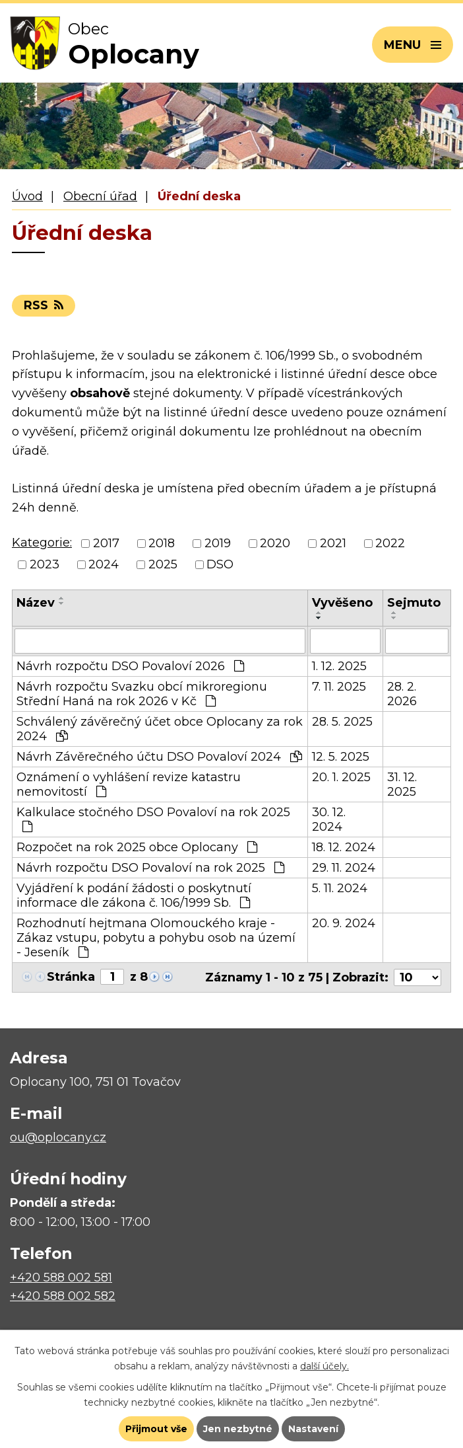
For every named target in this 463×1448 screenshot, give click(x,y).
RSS (43, 305)
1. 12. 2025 (339, 666)
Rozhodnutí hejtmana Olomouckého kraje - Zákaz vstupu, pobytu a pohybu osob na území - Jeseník (155, 938)
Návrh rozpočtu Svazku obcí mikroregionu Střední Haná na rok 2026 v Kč (141, 693)
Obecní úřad (100, 196)
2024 (103, 564)
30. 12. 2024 (329, 819)
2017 (106, 543)
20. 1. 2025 (341, 777)
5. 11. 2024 (339, 888)
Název (35, 602)
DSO (219, 564)
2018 (161, 543)
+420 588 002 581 (61, 1277)
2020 (275, 543)
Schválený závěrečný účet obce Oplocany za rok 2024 (159, 728)
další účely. (324, 1366)
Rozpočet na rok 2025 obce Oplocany (136, 847)
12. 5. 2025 (340, 756)
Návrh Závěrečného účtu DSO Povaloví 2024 (159, 756)
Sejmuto (414, 602)
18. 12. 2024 (343, 847)
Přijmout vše (156, 1429)
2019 (217, 543)
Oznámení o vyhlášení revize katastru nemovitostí (128, 784)
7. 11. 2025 (339, 686)
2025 (162, 564)
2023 (44, 564)
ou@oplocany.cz (58, 1137)
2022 (390, 543)
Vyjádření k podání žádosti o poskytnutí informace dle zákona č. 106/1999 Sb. (133, 895)
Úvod (27, 196)
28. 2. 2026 (402, 693)
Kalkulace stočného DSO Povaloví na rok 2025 (153, 819)
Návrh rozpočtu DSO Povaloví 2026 (130, 666)
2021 (333, 543)
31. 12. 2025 (402, 784)
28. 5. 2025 (342, 721)
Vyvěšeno (342, 602)
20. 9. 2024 (343, 923)
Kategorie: (42, 542)
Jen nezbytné (237, 1429)
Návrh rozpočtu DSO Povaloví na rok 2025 (150, 867)
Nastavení (313, 1429)
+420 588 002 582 (62, 1296)
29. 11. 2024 (343, 867)
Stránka (71, 977)
